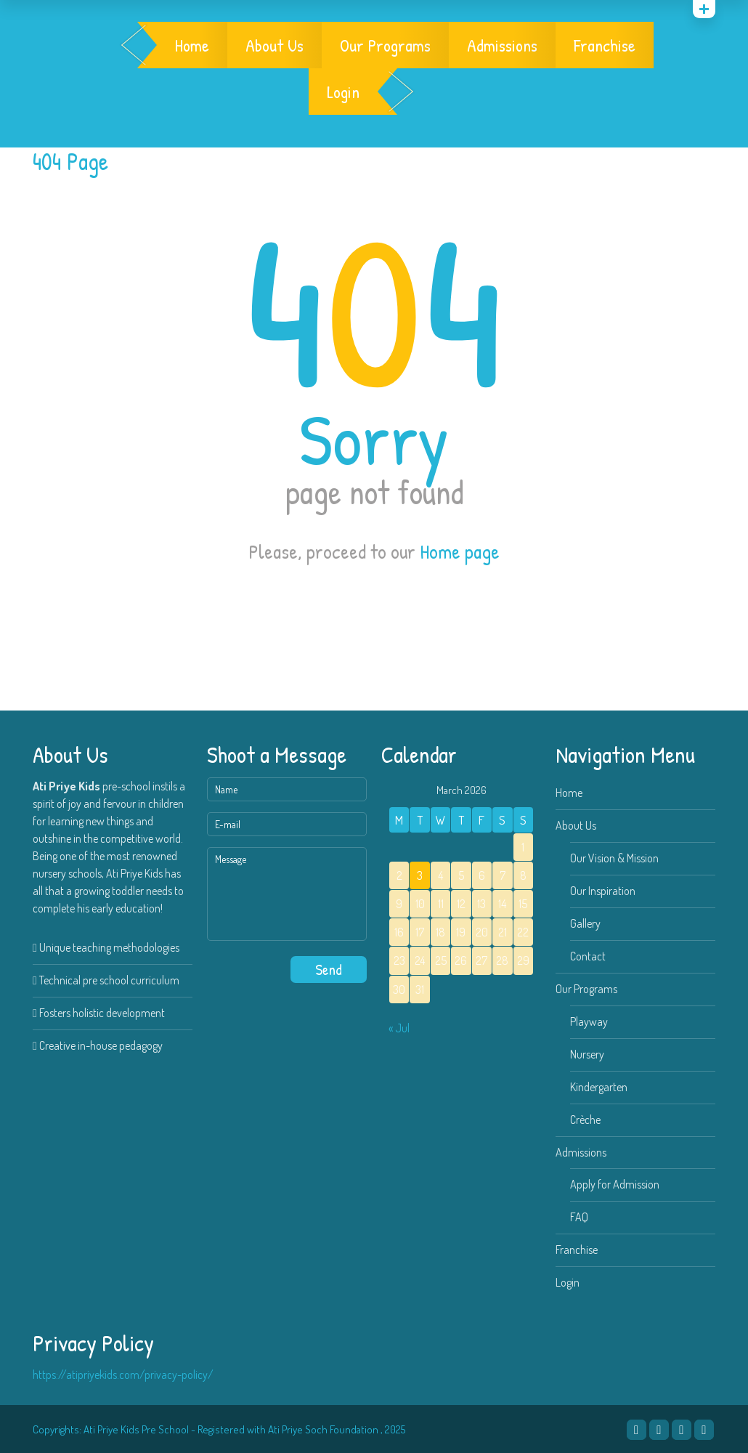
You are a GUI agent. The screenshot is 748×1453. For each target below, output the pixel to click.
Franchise (605, 45)
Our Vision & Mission (614, 858)
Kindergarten (598, 1087)
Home (192, 45)
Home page (460, 551)
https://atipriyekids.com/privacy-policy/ (123, 1374)
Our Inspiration (602, 890)
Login (343, 91)
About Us (274, 45)
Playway (589, 1021)
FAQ (579, 1217)
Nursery (587, 1054)
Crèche (585, 1119)
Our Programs (385, 45)
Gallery (585, 923)
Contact (588, 956)
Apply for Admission (614, 1184)
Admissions (502, 45)
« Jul (399, 1028)
